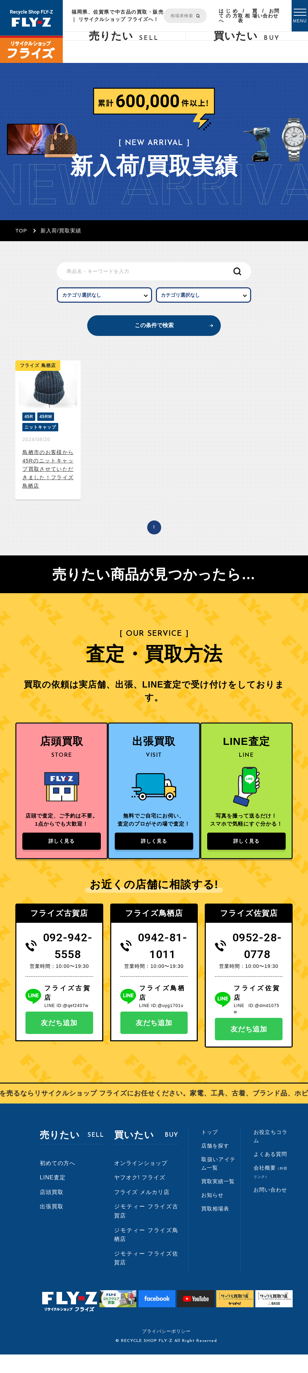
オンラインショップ (140, 1181)
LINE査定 (53, 1196)
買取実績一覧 (218, 1200)
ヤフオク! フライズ (139, 1196)
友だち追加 (59, 1041)
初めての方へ (57, 1181)
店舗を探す (215, 1164)
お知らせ (212, 1213)
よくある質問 (270, 1173)
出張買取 (51, 1225)
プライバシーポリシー (166, 1349)
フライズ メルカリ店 (141, 1210)
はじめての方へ (228, 15)
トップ (209, 1150)
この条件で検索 (154, 330)
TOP (21, 230)
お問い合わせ (268, 13)
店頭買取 (51, 1210)
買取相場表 (247, 15)
